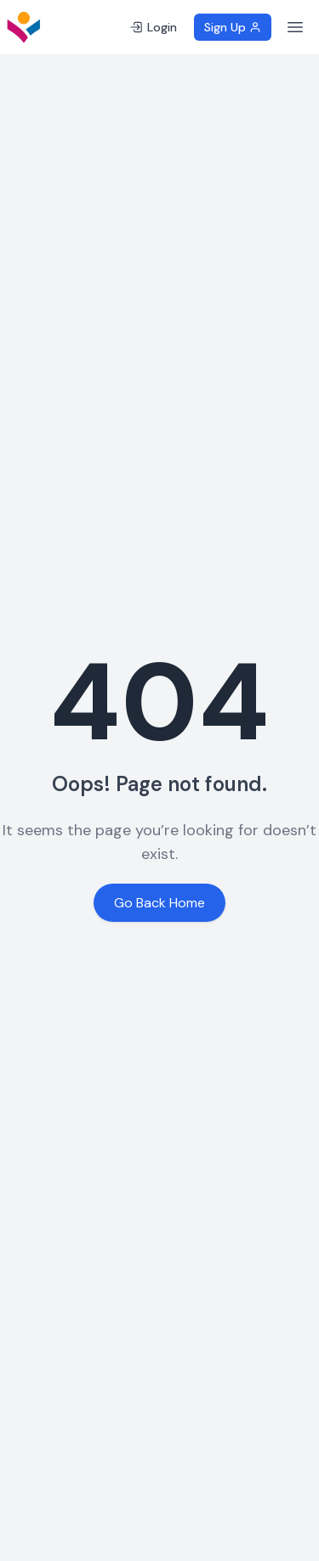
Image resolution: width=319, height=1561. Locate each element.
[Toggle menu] (295, 27)
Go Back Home (159, 903)
